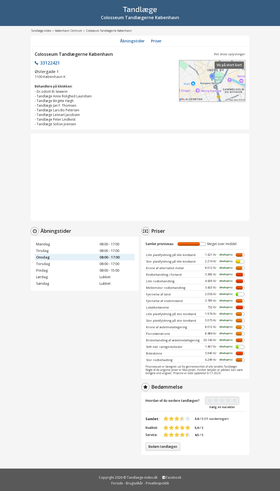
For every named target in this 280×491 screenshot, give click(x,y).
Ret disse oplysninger (229, 54)
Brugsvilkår (134, 483)
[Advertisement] (140, 177)
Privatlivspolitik (157, 483)
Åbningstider (132, 40)
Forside (117, 483)
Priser (156, 40)
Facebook (171, 477)
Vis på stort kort (229, 65)
